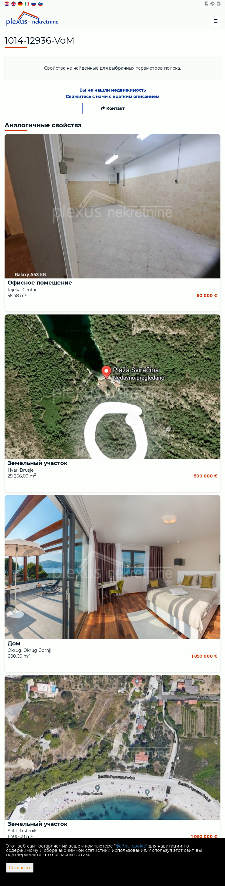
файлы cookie (131, 846)
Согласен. (20, 867)
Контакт (113, 108)
